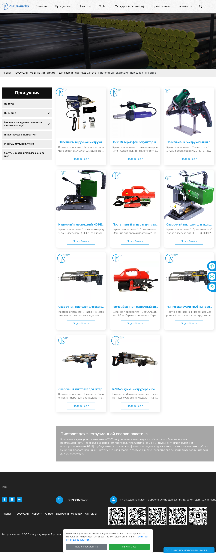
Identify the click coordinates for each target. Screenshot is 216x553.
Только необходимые (86, 546)
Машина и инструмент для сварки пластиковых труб (63, 72)
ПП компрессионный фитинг (20, 134)
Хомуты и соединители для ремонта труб (24, 154)
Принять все (129, 546)
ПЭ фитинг (10, 113)
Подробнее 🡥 (81, 159)
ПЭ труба (9, 103)
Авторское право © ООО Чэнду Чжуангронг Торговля (31, 535)
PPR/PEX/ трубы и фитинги (19, 144)
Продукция (21, 72)
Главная (7, 72)
